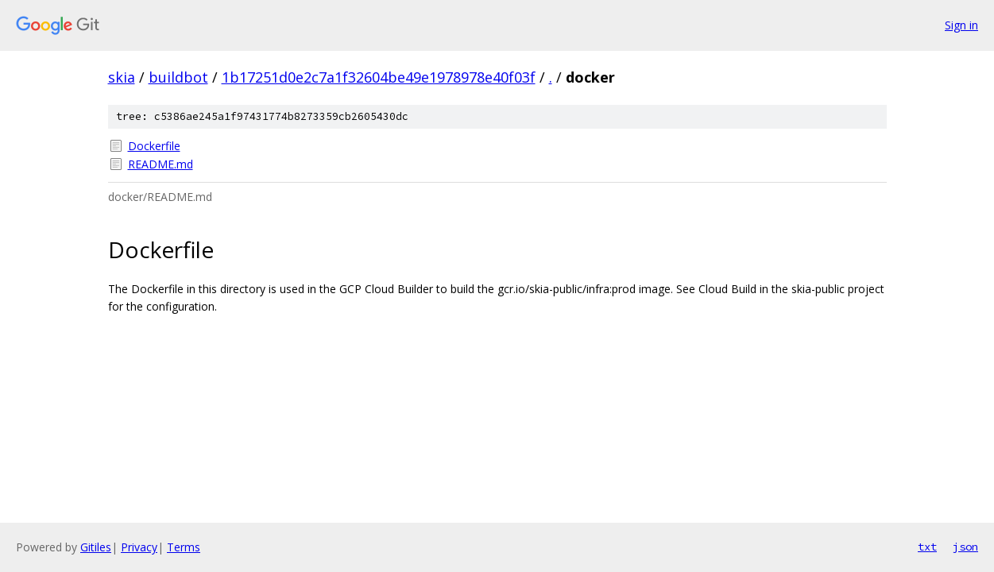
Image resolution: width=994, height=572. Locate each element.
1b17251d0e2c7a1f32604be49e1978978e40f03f (379, 77)
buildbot (178, 77)
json (965, 546)
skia (121, 77)
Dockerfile (154, 145)
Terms (183, 547)
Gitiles (95, 547)
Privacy (139, 547)
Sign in (961, 25)
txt (927, 546)
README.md (160, 164)
